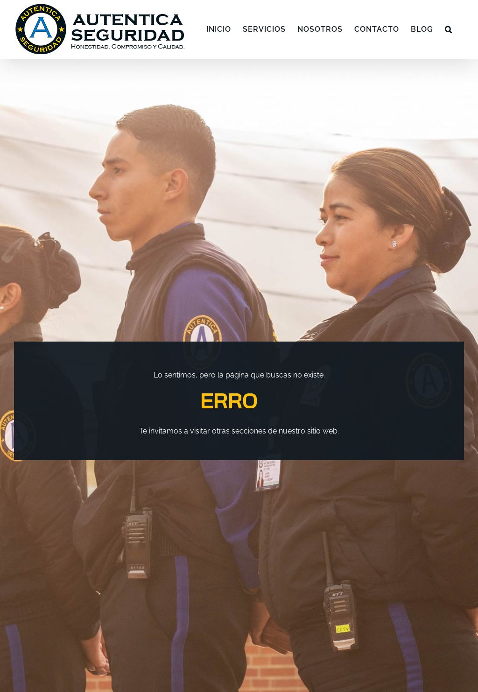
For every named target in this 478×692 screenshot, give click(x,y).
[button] (448, 29)
